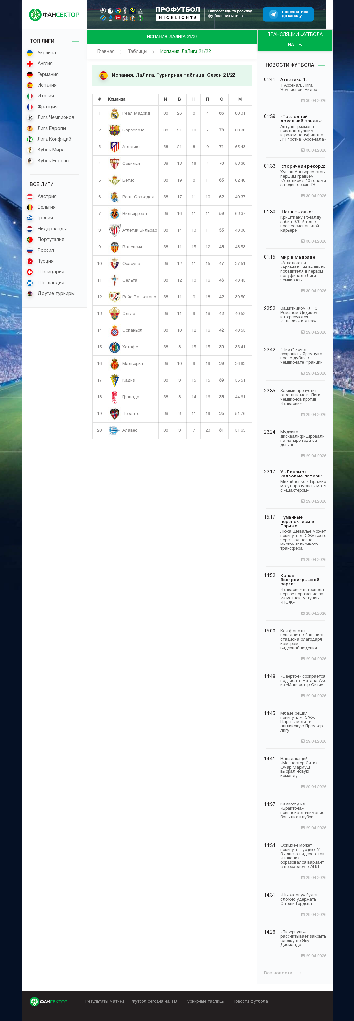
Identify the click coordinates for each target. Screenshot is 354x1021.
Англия (40, 64)
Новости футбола (290, 65)
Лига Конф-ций (49, 139)
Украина (41, 53)
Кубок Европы (48, 161)
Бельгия (41, 207)
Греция (40, 218)
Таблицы (137, 52)
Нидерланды (47, 229)
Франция (42, 107)
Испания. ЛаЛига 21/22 (185, 52)
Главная (106, 52)
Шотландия (45, 283)
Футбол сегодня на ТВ (154, 1002)
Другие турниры (51, 293)
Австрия (42, 196)
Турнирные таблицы (205, 1002)
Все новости (283, 973)
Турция (40, 261)
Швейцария (45, 272)
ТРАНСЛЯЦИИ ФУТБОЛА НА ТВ (295, 40)
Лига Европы (46, 128)
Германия (43, 74)
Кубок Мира (46, 150)
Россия (40, 250)
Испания (42, 85)
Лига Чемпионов (50, 117)
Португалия (45, 239)
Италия (40, 96)
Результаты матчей (104, 1002)
